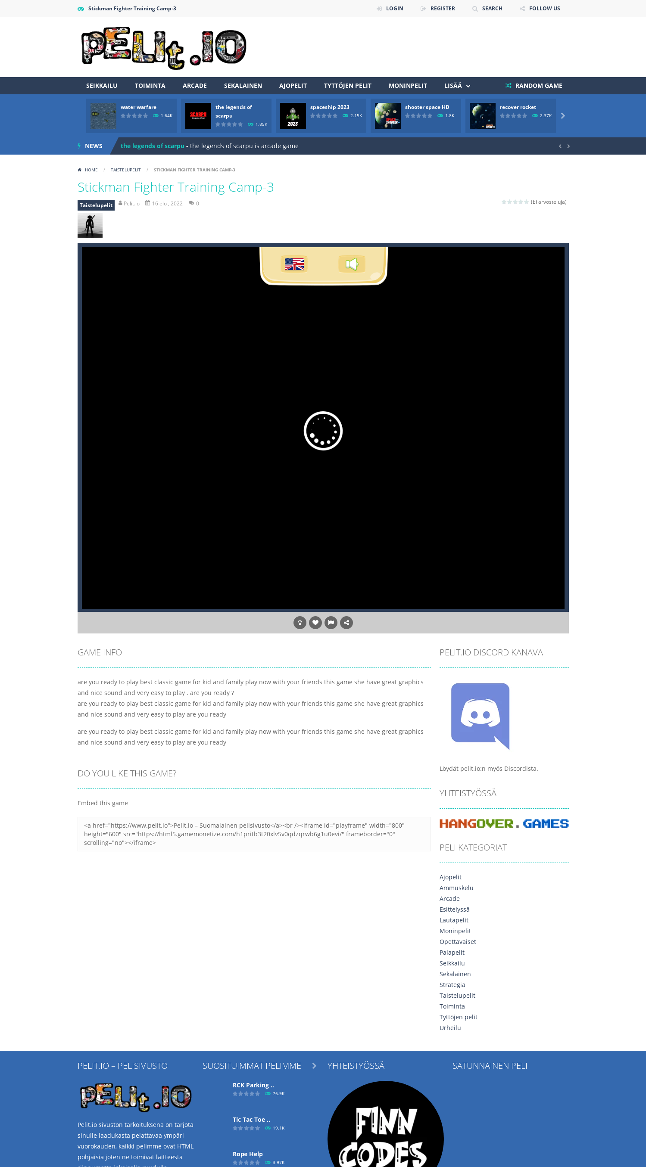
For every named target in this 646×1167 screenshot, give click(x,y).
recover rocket (518, 107)
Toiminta (150, 85)
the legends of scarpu (152, 146)
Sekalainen (243, 85)
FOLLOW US (544, 8)
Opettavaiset (458, 941)
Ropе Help (248, 1154)
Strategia (452, 985)
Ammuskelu (457, 888)
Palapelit (452, 952)
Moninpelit (408, 85)
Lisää (453, 85)
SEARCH (492, 8)
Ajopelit (293, 85)
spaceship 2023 (330, 107)
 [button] (331, 622)
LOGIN (394, 8)
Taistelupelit (126, 170)
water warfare (138, 107)
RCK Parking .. (253, 1085)
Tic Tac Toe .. (251, 1119)
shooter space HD (427, 107)
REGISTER (443, 8)
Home (91, 170)
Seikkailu (102, 85)
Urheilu (450, 1028)
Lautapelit (454, 920)
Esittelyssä (455, 909)
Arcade (195, 85)
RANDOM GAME (538, 85)
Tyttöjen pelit (347, 85)
